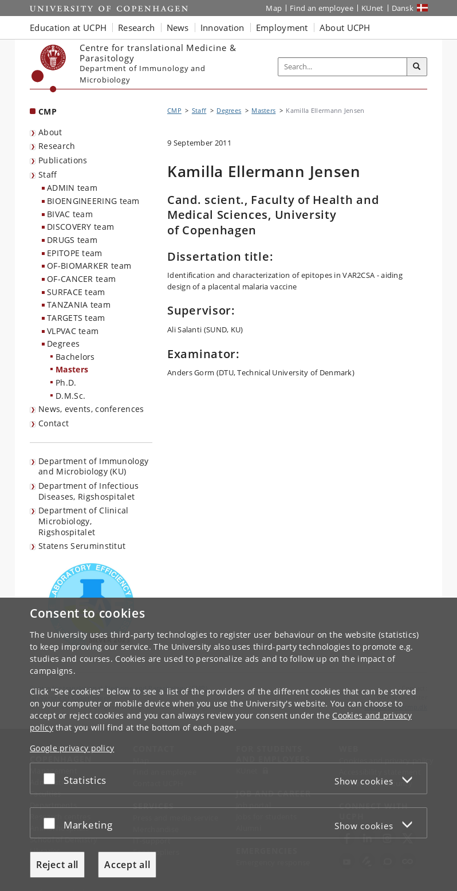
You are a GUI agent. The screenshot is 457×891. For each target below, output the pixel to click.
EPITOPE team (75, 253)
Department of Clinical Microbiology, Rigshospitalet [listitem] (83, 521)
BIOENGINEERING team (93, 200)
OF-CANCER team (81, 278)
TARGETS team (76, 317)
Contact (53, 423)
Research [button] (136, 27)
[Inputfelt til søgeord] (343, 66)
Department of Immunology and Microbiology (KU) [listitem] (93, 466)
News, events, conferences (91, 408)
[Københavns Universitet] (48, 68)
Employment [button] (282, 27)
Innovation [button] (222, 27)
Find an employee (321, 8)
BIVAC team (70, 214)
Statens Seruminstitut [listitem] (81, 545)
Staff (47, 174)
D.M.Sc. (70, 395)
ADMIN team (72, 187)
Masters (72, 369)
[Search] (417, 67)
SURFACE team (76, 291)
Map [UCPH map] (274, 8)
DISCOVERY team (80, 226)
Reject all (57, 864)
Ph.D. (66, 382)
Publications (63, 160)
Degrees (63, 343)
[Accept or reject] (52, 778)
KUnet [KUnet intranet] (372, 8)
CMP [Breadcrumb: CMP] (174, 110)
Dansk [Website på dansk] (403, 8)
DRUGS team (72, 239)
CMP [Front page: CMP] (47, 111)
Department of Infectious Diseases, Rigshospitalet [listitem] (88, 491)
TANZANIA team (79, 304)
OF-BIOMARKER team (89, 265)
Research (56, 145)
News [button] (178, 27)
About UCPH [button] (345, 27)
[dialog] (228, 744)
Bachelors (75, 356)
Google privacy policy (72, 748)
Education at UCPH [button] (68, 27)
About (50, 132)
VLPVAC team (73, 330)
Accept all (127, 864)
